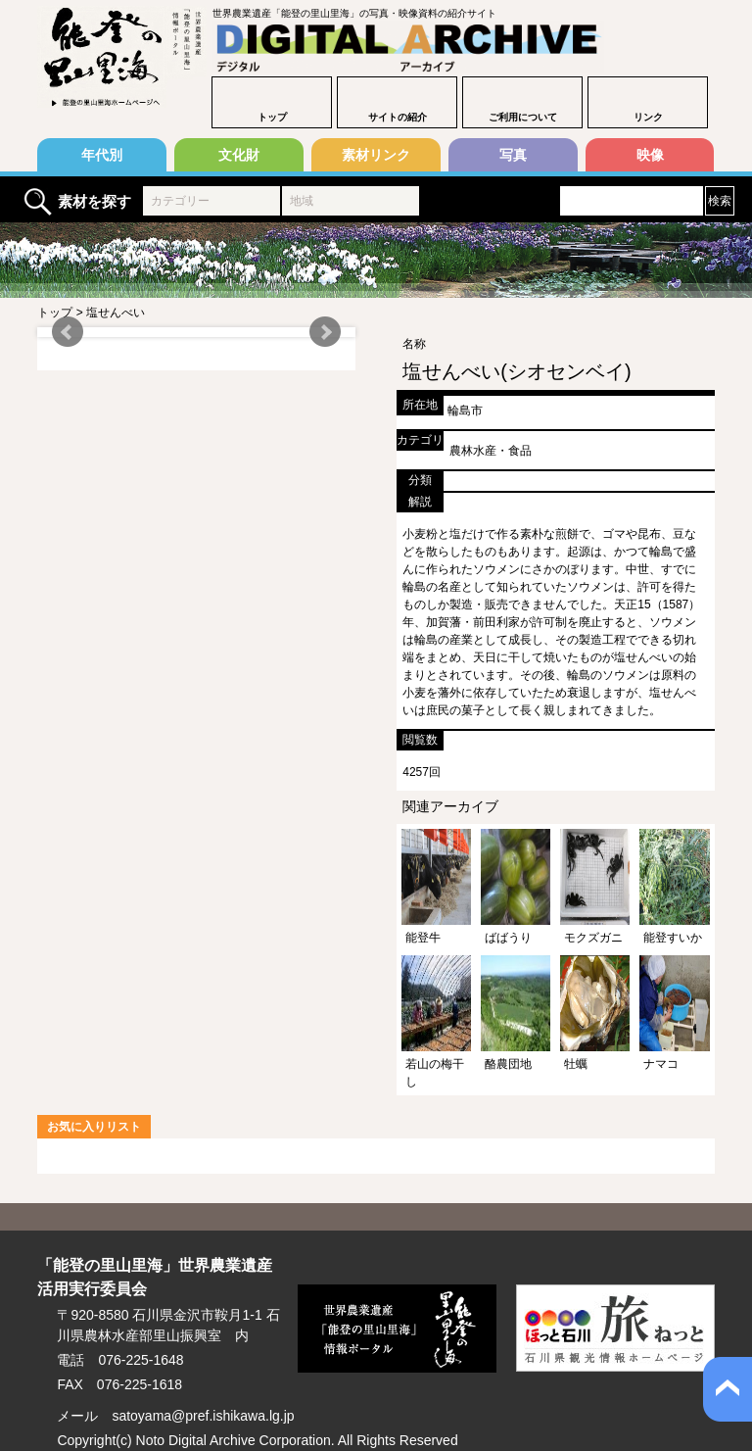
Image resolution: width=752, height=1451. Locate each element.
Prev (67, 332)
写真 (513, 155)
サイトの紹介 (397, 117)
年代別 (101, 155)
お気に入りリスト (94, 1127)
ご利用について (523, 117)
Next (325, 332)
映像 (650, 155)
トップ (272, 117)
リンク (648, 117)
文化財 (238, 155)
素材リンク (376, 155)
